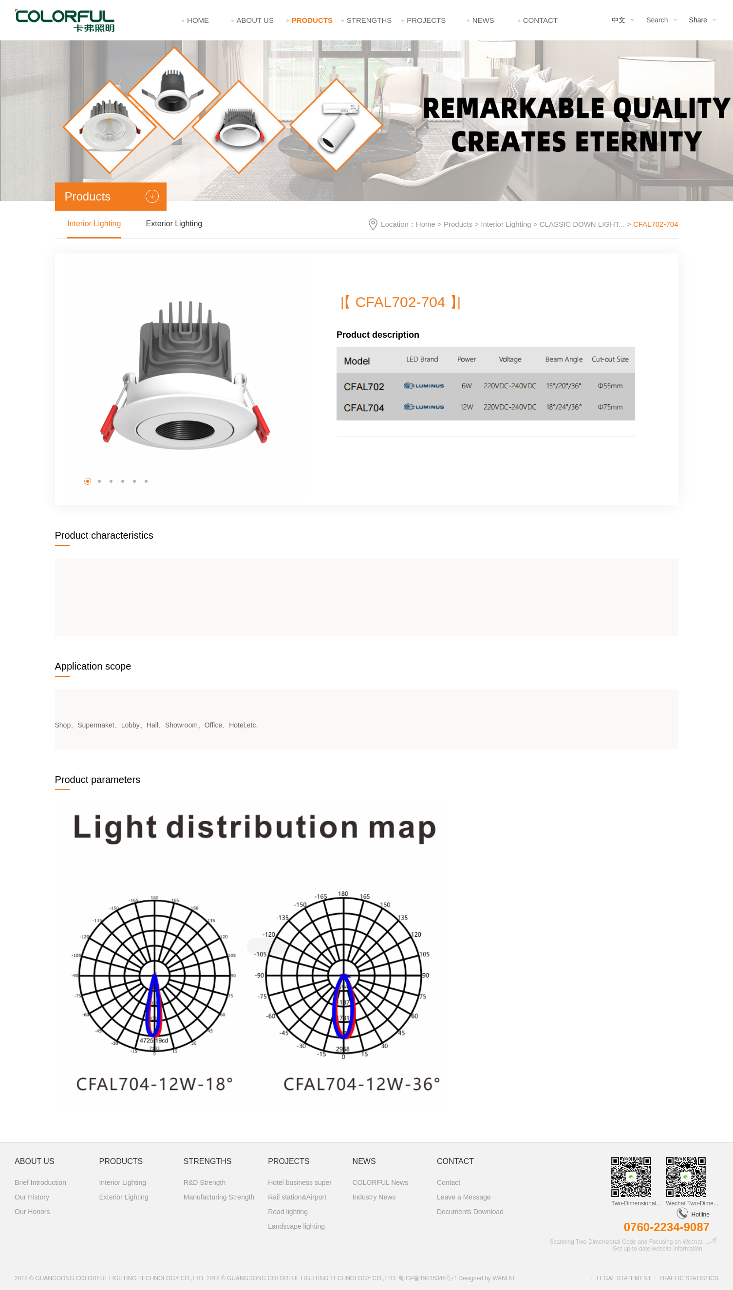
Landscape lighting (296, 1226)
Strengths (369, 20)
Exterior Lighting (174, 223)
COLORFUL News (381, 1182)
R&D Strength (205, 1182)
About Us (255, 20)
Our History (32, 1197)
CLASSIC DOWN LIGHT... (582, 224)
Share (698, 20)
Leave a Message (464, 1197)
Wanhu (503, 1278)
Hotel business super (300, 1182)
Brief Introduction (40, 1182)
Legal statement (624, 1278)
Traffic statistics (688, 1278)
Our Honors (32, 1212)
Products (312, 20)
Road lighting (288, 1212)
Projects (426, 20)
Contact (540, 20)
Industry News (374, 1197)
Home (198, 20)
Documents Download (470, 1212)
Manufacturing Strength (219, 1197)
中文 (618, 20)
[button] (87, 481)
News (483, 20)
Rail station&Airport (297, 1197)
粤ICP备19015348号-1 (428, 1278)
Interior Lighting (506, 224)
